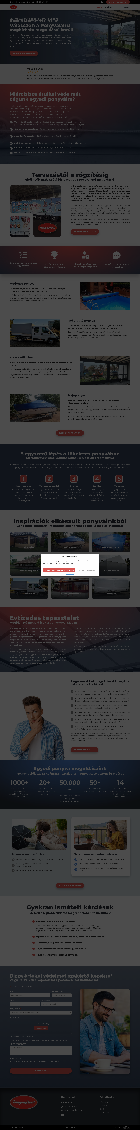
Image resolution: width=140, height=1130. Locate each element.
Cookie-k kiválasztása (87, 570)
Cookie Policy (70, 574)
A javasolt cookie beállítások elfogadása (59, 570)
